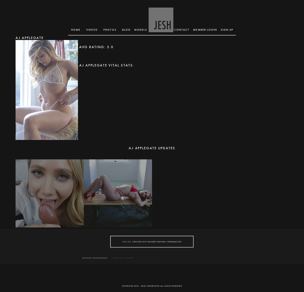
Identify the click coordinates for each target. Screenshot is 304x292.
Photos (110, 29)
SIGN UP (227, 29)
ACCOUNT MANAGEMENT (95, 258)
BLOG (126, 29)
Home (75, 29)
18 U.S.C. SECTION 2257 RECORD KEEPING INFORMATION (152, 241)
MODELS (140, 29)
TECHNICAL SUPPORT (123, 258)
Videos (92, 29)
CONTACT (182, 29)
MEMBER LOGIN (205, 29)
